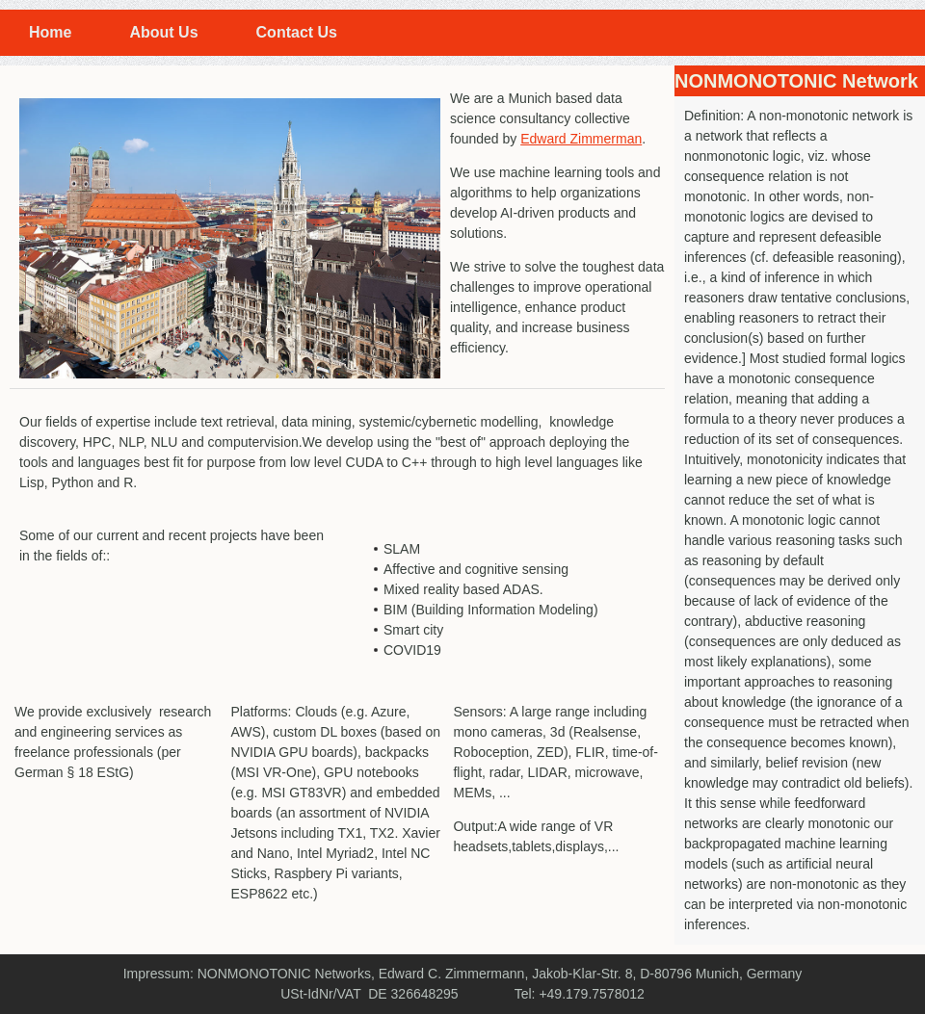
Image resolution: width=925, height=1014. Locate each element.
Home (50, 32)
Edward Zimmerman (581, 138)
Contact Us (296, 32)
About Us (163, 32)
